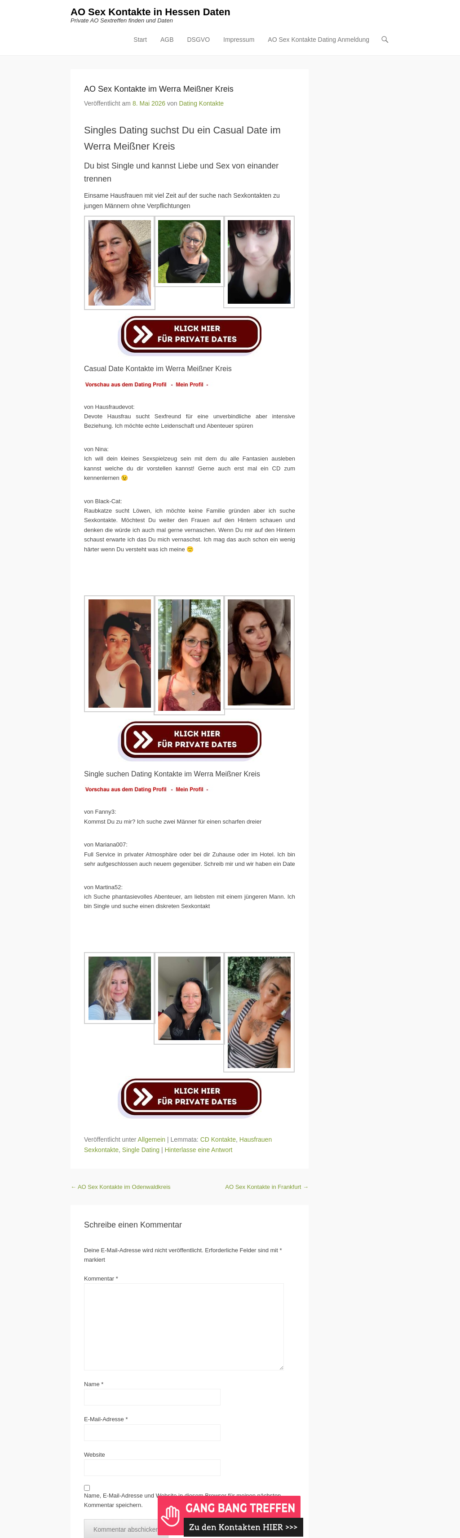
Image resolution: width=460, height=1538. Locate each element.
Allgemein (151, 1139)
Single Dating (140, 1149)
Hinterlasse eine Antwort (199, 1149)
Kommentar (101, 1278)
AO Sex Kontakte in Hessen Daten (150, 12)
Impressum (238, 39)
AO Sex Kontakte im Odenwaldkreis (121, 1186)
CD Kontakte (218, 1139)
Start (140, 39)
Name (93, 1384)
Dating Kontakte (201, 103)
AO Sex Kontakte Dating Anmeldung (318, 39)
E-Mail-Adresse (106, 1419)
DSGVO (198, 39)
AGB (167, 39)
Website (94, 1454)
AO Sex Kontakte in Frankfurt (267, 1186)
